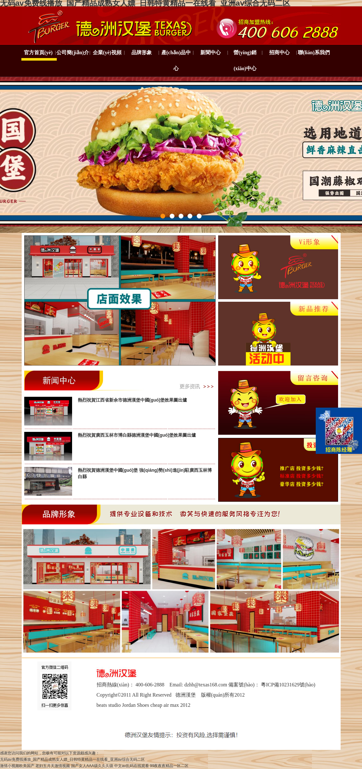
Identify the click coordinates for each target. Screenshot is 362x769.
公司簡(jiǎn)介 (72, 52)
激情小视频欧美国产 (17, 766)
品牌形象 (141, 52)
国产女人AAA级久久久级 (92, 766)
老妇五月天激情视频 (52, 766)
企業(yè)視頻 (107, 52)
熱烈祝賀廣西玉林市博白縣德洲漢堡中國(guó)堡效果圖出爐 (137, 435)
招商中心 (279, 52)
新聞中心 (210, 52)
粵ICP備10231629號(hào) (288, 684)
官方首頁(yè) (38, 52)
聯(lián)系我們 (314, 52)
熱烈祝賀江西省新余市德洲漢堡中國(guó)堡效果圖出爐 (132, 400)
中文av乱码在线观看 (131, 766)
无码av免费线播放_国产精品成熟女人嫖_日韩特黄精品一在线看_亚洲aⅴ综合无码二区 (72, 759)
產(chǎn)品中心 (176, 60)
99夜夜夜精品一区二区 (169, 766)
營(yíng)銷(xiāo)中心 (244, 60)
